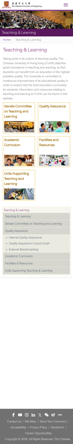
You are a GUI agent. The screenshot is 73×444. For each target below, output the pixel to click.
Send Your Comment (53, 421)
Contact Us (14, 421)
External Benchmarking (23, 249)
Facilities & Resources (19, 263)
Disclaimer (57, 427)
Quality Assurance (16, 231)
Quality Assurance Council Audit (29, 243)
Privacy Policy (38, 427)
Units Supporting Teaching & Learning (28, 270)
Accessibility (18, 427)
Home (7, 39)
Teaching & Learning (18, 216)
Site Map (30, 421)
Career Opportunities (38, 433)
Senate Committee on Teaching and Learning (33, 223)
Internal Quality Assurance (25, 237)
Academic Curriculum (19, 256)
